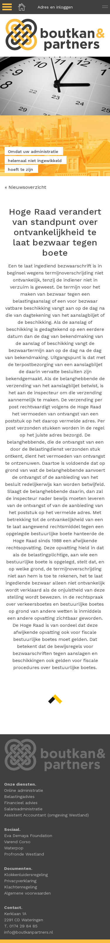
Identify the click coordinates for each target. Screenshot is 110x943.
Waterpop (13, 848)
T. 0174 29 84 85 (21, 926)
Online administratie (23, 790)
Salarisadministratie (23, 808)
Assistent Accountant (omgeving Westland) (46, 815)
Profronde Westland (24, 854)
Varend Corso (17, 841)
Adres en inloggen (55, 7)
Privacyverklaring (20, 880)
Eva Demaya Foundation (28, 835)
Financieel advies (21, 802)
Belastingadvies (19, 796)
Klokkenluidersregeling (26, 874)
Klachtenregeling (20, 887)
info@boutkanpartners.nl (28, 932)
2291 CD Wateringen (23, 919)
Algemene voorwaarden (27, 893)
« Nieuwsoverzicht (25, 187)
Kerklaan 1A (15, 913)
